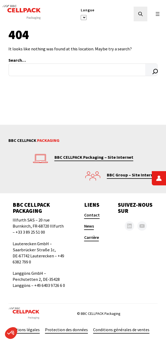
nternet (150, 174)
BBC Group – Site (124, 174)
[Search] (151, 70)
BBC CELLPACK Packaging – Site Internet (93, 157)
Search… (17, 60)
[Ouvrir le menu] (157, 14)
